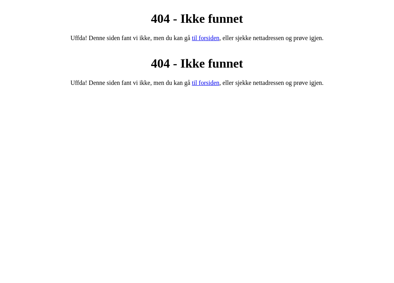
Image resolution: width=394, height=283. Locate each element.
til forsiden (205, 38)
